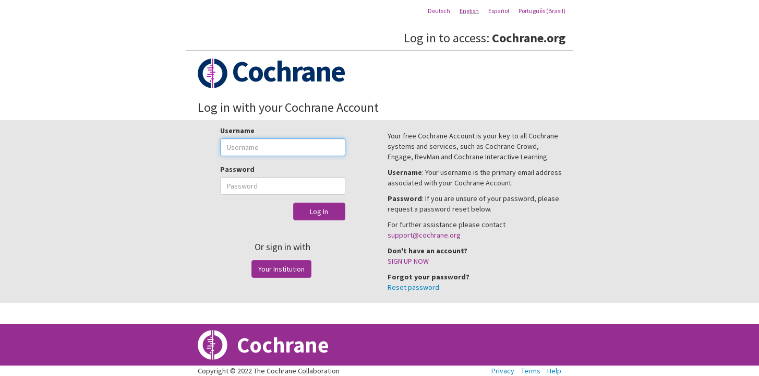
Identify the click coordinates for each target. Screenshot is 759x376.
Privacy (502, 370)
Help (554, 370)
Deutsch (439, 11)
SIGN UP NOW (408, 261)
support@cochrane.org (424, 235)
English (469, 11)
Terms (530, 370)
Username (237, 130)
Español (498, 11)
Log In (319, 211)
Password (237, 169)
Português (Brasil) (542, 11)
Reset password (413, 287)
